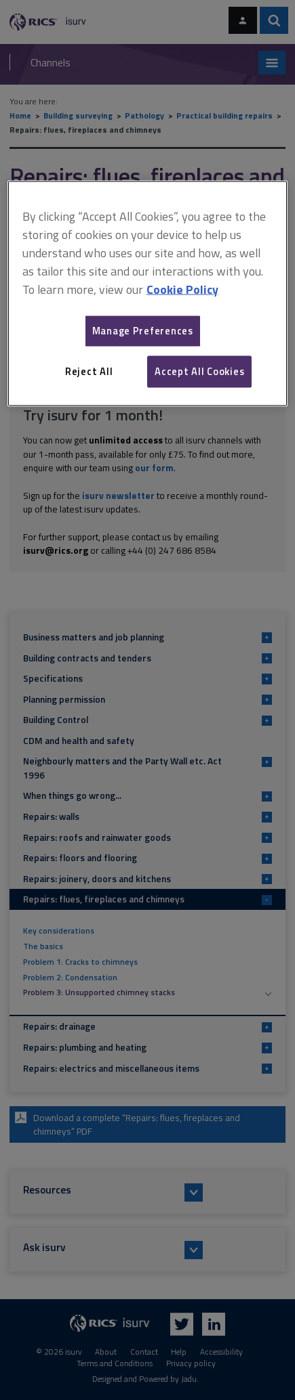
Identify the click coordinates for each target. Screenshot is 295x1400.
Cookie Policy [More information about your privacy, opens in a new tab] (182, 289)
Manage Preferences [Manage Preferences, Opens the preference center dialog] (142, 330)
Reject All (89, 371)
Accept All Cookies (199, 371)
